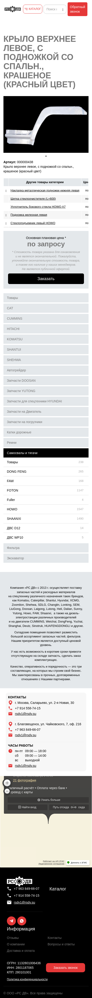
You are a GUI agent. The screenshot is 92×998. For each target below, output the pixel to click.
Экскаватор (15, 558)
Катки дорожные (19, 432)
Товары (12, 298)
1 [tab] (46, 156)
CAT (10, 308)
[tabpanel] (46, 124)
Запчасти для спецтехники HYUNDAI (34, 401)
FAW (10, 481)
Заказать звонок (66, 968)
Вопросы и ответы (61, 944)
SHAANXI (14, 518)
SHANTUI (14, 349)
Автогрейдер (16, 370)
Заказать (46, 278)
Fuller (11, 500)
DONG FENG (16, 471)
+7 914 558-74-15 (27, 708)
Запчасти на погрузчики (24, 422)
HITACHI (13, 329)
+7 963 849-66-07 (27, 729)
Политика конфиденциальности (27, 979)
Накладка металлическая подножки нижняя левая (45, 190)
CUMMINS (14, 318)
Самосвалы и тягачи (22, 453)
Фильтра (13, 548)
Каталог (57, 888)
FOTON (12, 490)
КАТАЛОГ (35, 9)
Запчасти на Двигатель (24, 411)
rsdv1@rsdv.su (25, 714)
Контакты (54, 938)
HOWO (12, 509)
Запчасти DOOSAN (21, 380)
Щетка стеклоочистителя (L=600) (33, 198)
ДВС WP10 (15, 537)
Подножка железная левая (29, 214)
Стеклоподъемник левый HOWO (33, 223)
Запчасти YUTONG (21, 391)
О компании (16, 944)
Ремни (12, 442)
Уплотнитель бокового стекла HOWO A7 (38, 206)
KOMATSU (15, 339)
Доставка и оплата (21, 951)
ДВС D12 (13, 528)
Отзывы (13, 938)
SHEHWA (14, 360)
